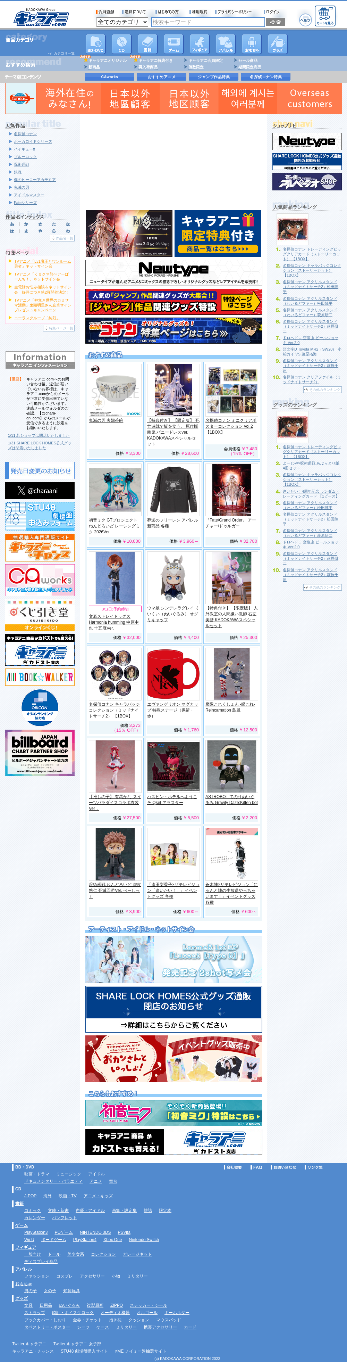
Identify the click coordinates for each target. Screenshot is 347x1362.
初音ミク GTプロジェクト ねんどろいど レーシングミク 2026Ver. (114, 526)
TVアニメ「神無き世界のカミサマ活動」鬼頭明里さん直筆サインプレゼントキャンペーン (42, 305)
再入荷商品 (148, 67)
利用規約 (198, 12)
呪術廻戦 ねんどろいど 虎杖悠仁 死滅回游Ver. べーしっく (115, 890)
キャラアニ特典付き (155, 60)
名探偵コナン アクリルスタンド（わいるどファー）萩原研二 (310, 312)
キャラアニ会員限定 (205, 60)
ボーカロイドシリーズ (33, 141)
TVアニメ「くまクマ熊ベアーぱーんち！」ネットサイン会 (41, 276)
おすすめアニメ (162, 77)
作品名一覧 (64, 238)
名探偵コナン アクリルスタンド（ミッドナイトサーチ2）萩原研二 (310, 326)
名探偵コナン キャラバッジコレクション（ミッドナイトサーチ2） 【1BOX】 (114, 710)
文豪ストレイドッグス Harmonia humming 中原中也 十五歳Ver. (114, 622)
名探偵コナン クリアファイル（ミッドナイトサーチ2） (312, 379)
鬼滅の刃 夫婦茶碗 (106, 420)
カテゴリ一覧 (64, 53)
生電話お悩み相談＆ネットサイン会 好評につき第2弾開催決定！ (42, 289)
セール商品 (247, 60)
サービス (168, 12)
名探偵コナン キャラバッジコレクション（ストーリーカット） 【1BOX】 (312, 270)
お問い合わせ (283, 1167)
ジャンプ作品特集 (214, 77)
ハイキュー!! (24, 149)
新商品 (94, 67)
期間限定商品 (249, 67)
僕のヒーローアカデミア (35, 180)
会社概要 (233, 1167)
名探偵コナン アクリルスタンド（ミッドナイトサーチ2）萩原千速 (310, 365)
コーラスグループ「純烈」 (37, 318)
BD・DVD (24, 1167)
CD (122, 44)
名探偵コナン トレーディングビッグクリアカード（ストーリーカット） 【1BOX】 (312, 254)
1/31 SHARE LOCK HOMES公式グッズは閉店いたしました (39, 445)
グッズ (278, 44)
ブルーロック (25, 157)
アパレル (226, 44)
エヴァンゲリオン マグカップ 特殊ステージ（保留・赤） (172, 710)
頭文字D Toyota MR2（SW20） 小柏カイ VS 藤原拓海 (312, 351)
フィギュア (200, 44)
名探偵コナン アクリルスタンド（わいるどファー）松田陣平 (310, 300)
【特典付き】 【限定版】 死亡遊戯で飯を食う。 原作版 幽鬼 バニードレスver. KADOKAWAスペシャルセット (173, 432)
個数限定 (196, 67)
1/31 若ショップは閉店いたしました (39, 435)
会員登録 (105, 12)
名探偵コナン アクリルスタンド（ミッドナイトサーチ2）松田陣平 (310, 287)
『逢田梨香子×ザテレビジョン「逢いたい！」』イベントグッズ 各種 (173, 890)
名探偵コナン (25, 134)
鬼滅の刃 (21, 187)
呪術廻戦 (21, 164)
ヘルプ (305, 20)
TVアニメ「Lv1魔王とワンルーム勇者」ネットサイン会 (42, 263)
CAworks (109, 77)
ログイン (272, 12)
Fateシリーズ (25, 202)
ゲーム (21, 1225)
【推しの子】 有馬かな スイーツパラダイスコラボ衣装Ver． (115, 802)
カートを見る (325, 16)
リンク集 (314, 1167)
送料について (135, 12)
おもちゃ (252, 44)
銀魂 (18, 172)
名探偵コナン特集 (266, 77)
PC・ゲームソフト (174, 44)
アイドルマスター (29, 195)
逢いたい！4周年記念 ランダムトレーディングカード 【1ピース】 (311, 493)
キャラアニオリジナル (107, 60)
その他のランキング (324, 390)
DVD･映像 (96, 44)
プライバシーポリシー (235, 12)
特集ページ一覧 (61, 328)
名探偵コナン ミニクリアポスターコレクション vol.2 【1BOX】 (230, 426)
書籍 (148, 44)
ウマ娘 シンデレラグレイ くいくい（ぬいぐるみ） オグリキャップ (173, 614)
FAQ (256, 1167)
